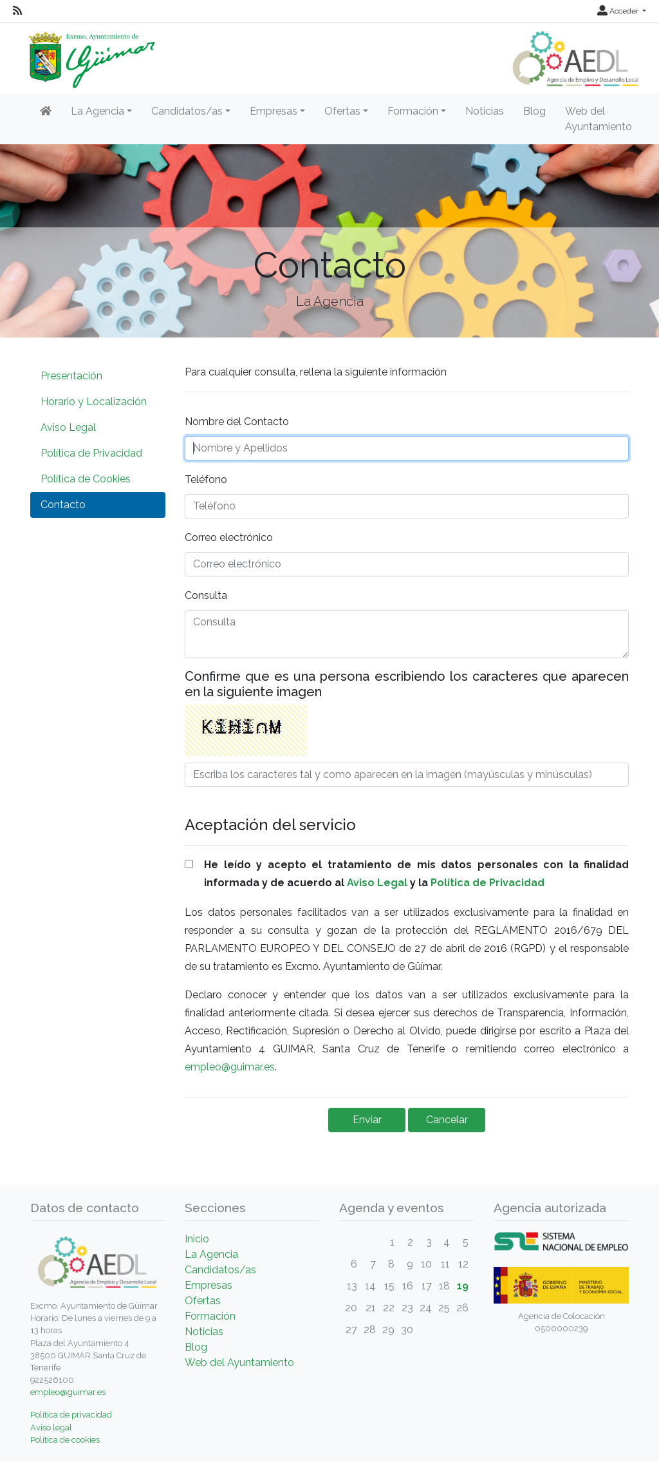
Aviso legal (51, 1427)
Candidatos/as (220, 1270)
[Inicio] (45, 111)
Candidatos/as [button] (187, 111)
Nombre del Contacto (237, 421)
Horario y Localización (94, 401)
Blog (534, 111)
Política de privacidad (71, 1414)
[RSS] (17, 10)
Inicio (197, 1239)
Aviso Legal (68, 427)
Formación (210, 1316)
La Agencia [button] (97, 111)
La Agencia (211, 1254)
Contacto (63, 504)
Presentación (71, 376)
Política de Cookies (86, 479)
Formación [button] (412, 111)
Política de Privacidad (91, 453)
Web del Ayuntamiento (598, 119)
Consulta (206, 595)
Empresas (208, 1285)
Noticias (484, 111)
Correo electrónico (229, 537)
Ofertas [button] (342, 111)
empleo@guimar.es (230, 1067)
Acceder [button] (618, 10)
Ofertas (203, 1301)
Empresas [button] (273, 111)
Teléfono (206, 479)
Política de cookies (65, 1440)
